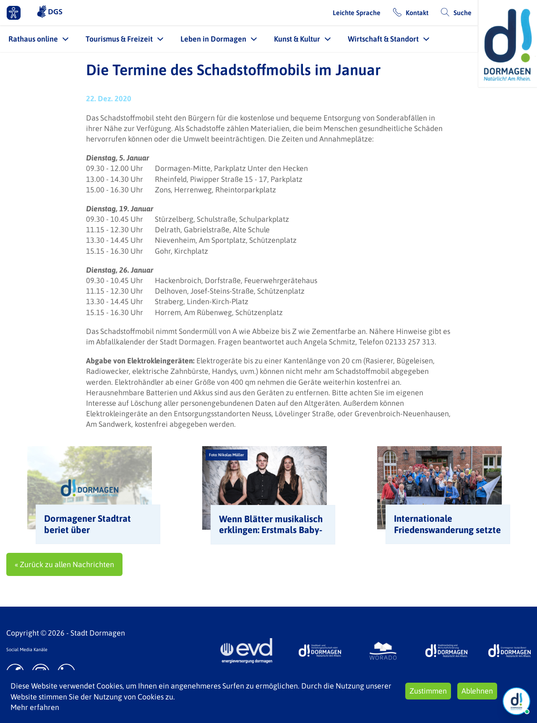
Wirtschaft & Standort (383, 38)
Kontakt (417, 12)
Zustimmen (428, 690)
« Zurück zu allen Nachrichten (64, 564)
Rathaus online (33, 38)
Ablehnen (477, 690)
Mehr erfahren (34, 707)
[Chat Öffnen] (516, 701)
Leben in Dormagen (213, 38)
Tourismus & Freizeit (119, 38)
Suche (463, 12)
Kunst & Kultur (297, 38)
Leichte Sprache (357, 12)
